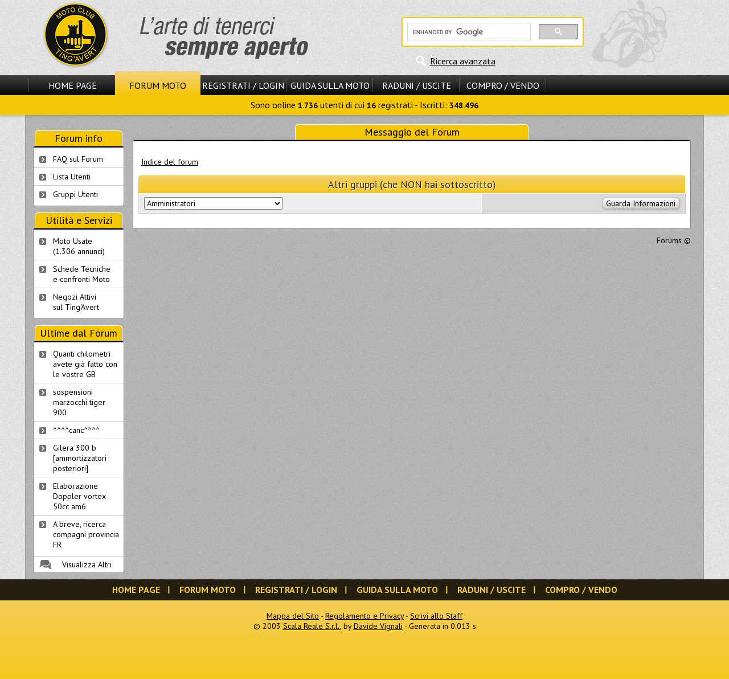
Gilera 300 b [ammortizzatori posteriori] (80, 458)
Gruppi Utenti (75, 194)
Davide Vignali (378, 626)
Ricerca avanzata (462, 61)
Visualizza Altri (87, 564)
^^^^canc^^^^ (76, 430)
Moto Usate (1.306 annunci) (79, 246)
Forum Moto (157, 85)
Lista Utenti (72, 176)
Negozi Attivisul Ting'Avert (76, 302)
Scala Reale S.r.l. (311, 626)
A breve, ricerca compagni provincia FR (86, 534)
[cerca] (468, 32)
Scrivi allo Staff (436, 616)
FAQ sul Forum (78, 159)
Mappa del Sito (293, 616)
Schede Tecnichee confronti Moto (81, 274)
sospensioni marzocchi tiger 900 (79, 402)
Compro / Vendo (502, 85)
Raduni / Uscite (416, 85)
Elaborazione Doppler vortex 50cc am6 (79, 496)
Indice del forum (169, 162)
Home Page (72, 85)
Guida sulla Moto (330, 85)
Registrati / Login (243, 85)
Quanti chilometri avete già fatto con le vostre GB (85, 364)
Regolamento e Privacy (364, 616)
